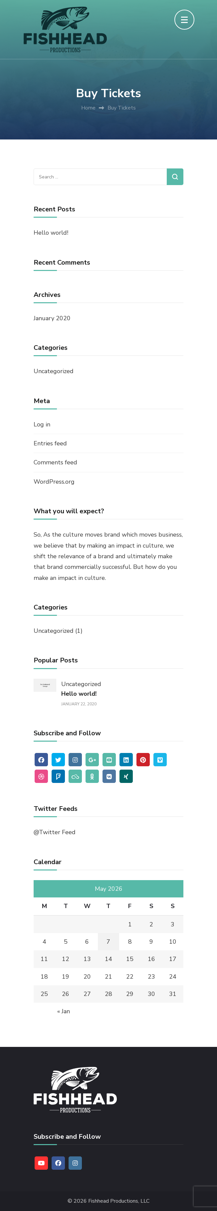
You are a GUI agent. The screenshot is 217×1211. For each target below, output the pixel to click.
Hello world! (51, 233)
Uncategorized (54, 371)
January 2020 (52, 318)
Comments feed (55, 462)
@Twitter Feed (55, 832)
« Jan (63, 1011)
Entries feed (50, 443)
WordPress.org (54, 482)
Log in (42, 424)
